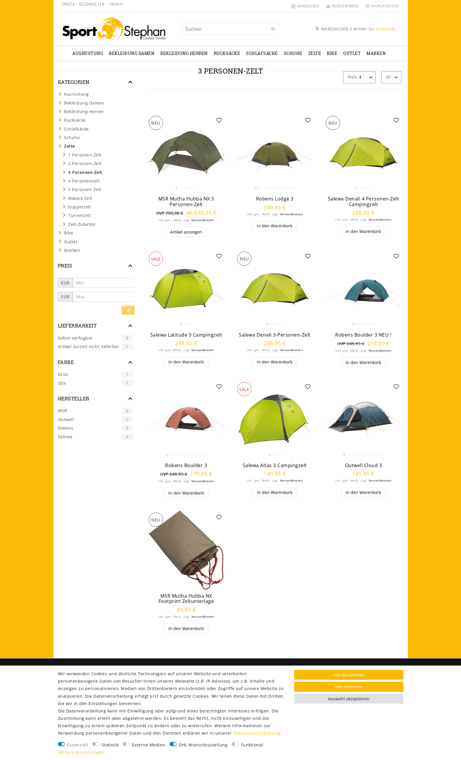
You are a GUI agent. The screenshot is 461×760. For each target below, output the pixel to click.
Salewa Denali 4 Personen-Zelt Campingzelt (363, 201)
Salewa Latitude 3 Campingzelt (186, 335)
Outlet (352, 53)
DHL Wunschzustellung (203, 745)
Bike (332, 53)
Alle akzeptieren (349, 675)
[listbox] (186, 153)
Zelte (314, 53)
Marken (376, 53)
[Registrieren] (342, 6)
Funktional (252, 745)
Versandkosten (202, 220)
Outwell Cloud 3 (363, 465)
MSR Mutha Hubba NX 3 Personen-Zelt (186, 201)
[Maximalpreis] (104, 297)
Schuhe (293, 53)
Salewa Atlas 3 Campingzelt (275, 465)
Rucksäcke (227, 53)
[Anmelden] (305, 6)
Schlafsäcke (262, 53)
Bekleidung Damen (131, 53)
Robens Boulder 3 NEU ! (363, 335)
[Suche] (273, 29)
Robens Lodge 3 (275, 199)
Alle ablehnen (348, 686)
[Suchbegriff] (230, 29)
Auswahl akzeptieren (348, 699)
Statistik (110, 745)
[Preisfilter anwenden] (128, 310)
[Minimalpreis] (104, 283)
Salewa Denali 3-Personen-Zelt (275, 335)
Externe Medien (148, 745)
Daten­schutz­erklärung (256, 733)
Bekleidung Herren (184, 53)
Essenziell (77, 745)
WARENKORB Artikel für (355, 29)
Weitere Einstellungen (81, 752)
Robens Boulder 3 (186, 465)
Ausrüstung (87, 53)
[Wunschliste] (381, 6)
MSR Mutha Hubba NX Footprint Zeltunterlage (186, 598)
